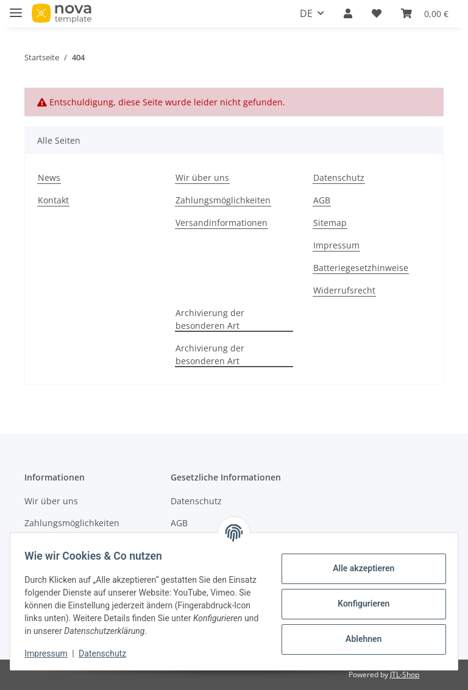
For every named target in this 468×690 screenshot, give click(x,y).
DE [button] (306, 13)
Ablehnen (358, 639)
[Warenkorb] (424, 13)
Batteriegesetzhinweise (360, 267)
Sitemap (330, 222)
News (49, 177)
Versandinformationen (222, 222)
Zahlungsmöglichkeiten (223, 200)
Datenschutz (338, 177)
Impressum (336, 245)
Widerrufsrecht (344, 290)
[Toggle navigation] (16, 7)
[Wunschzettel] (376, 13)
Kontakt (53, 200)
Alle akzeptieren (358, 568)
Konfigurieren (358, 603)
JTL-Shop (404, 674)
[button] (348, 13)
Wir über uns (202, 177)
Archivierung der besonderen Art (210, 319)
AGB (321, 200)
